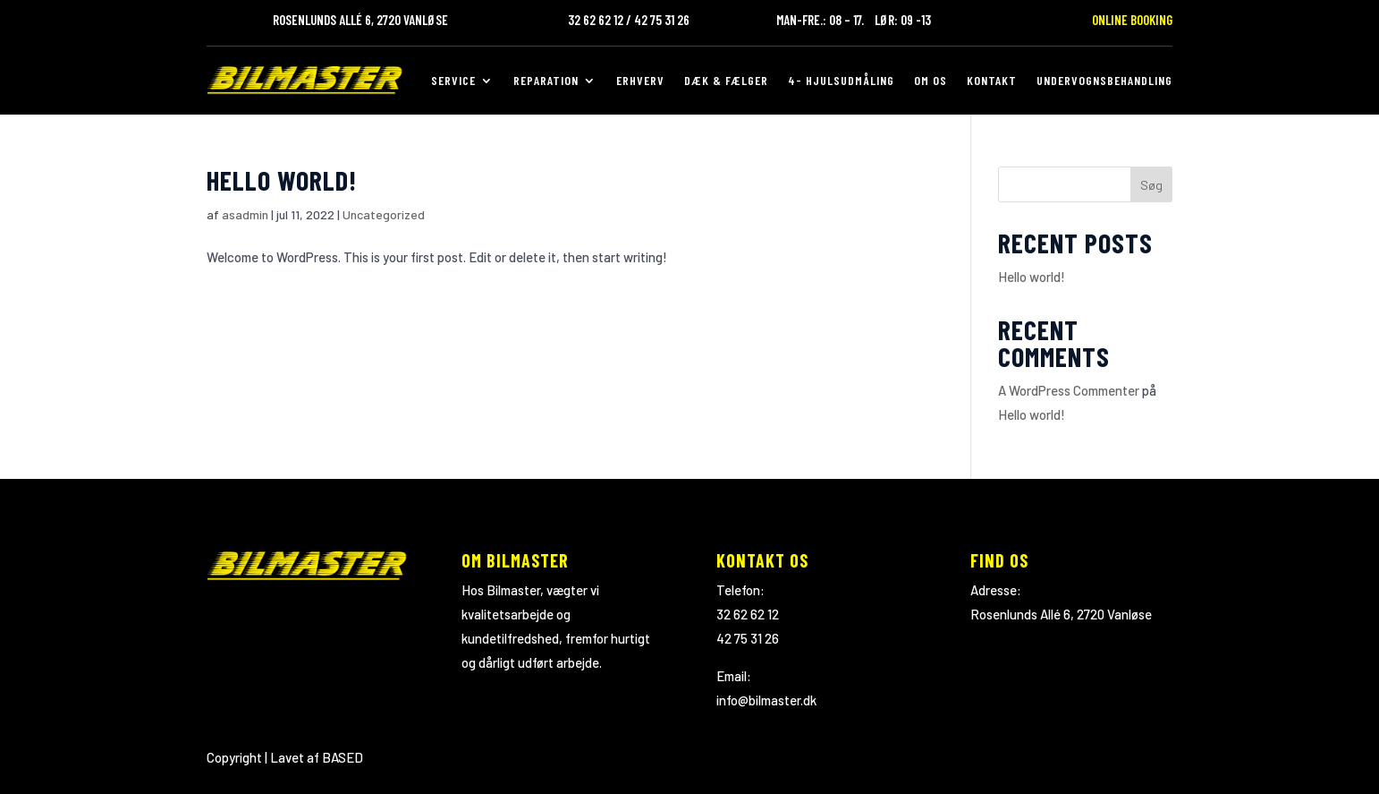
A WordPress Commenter (1068, 390)
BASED (342, 757)
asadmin (245, 214)
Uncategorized (384, 214)
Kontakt (992, 80)
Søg (1151, 184)
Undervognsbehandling (1104, 80)
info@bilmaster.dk (766, 700)
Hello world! (282, 180)
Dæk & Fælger (726, 80)
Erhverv (640, 80)
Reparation (546, 80)
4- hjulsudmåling (841, 80)
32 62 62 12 (747, 614)
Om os (930, 80)
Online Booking (1132, 20)
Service (453, 80)
